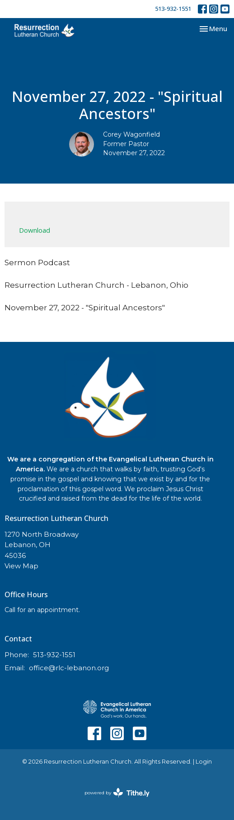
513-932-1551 (173, 9)
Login (204, 761)
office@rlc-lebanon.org (69, 667)
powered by (117, 792)
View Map (21, 566)
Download (34, 230)
